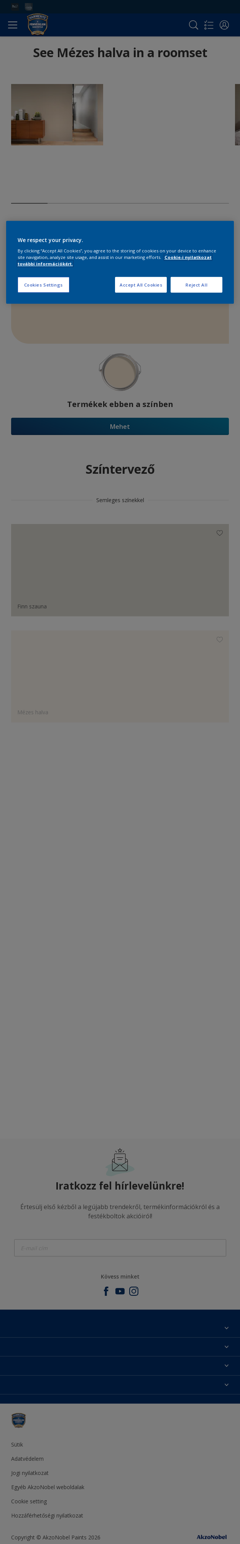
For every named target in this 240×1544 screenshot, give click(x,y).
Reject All (196, 284)
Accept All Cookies (141, 284)
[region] (120, 262)
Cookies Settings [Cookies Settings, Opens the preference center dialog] (43, 284)
